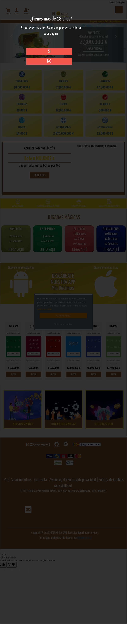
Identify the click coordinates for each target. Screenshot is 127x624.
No (49, 61)
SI (49, 51)
